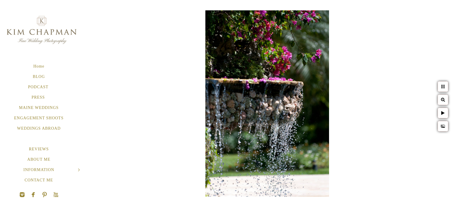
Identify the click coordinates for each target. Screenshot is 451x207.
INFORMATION (38, 170)
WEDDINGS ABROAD (39, 128)
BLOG (39, 76)
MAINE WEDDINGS (39, 108)
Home (38, 66)
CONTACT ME (38, 180)
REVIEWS (39, 149)
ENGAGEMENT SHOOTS (39, 118)
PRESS (39, 97)
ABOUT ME (38, 159)
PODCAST (38, 87)
